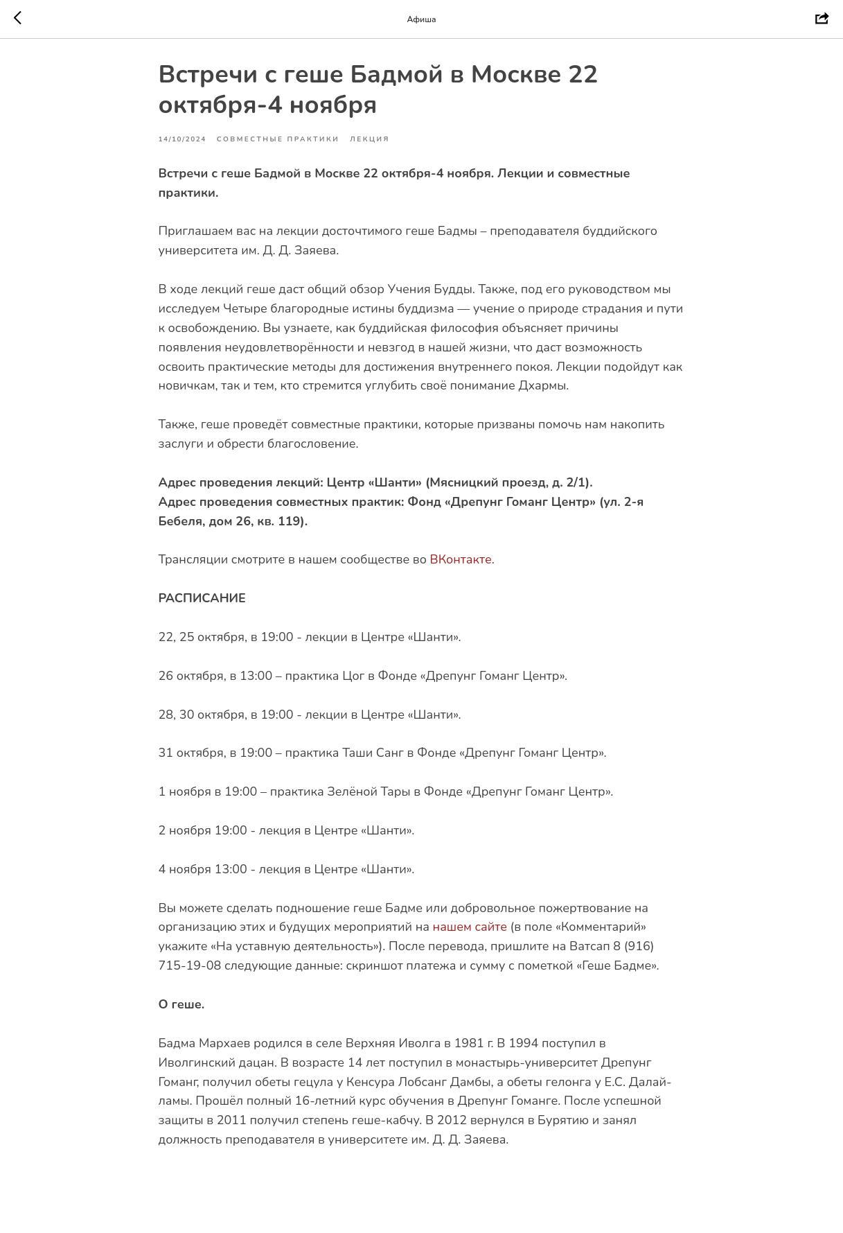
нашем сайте (470, 933)
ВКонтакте (460, 565)
